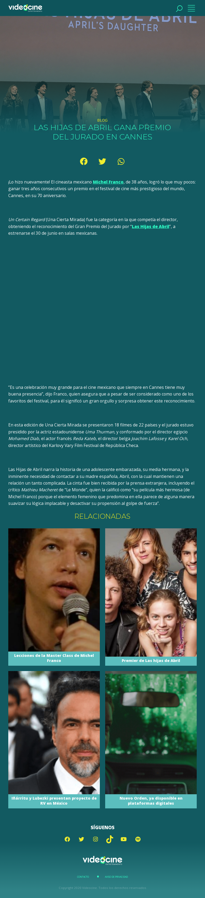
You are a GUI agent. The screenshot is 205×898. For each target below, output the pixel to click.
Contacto (83, 877)
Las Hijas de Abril (150, 226)
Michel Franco (108, 182)
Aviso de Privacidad (116, 877)
